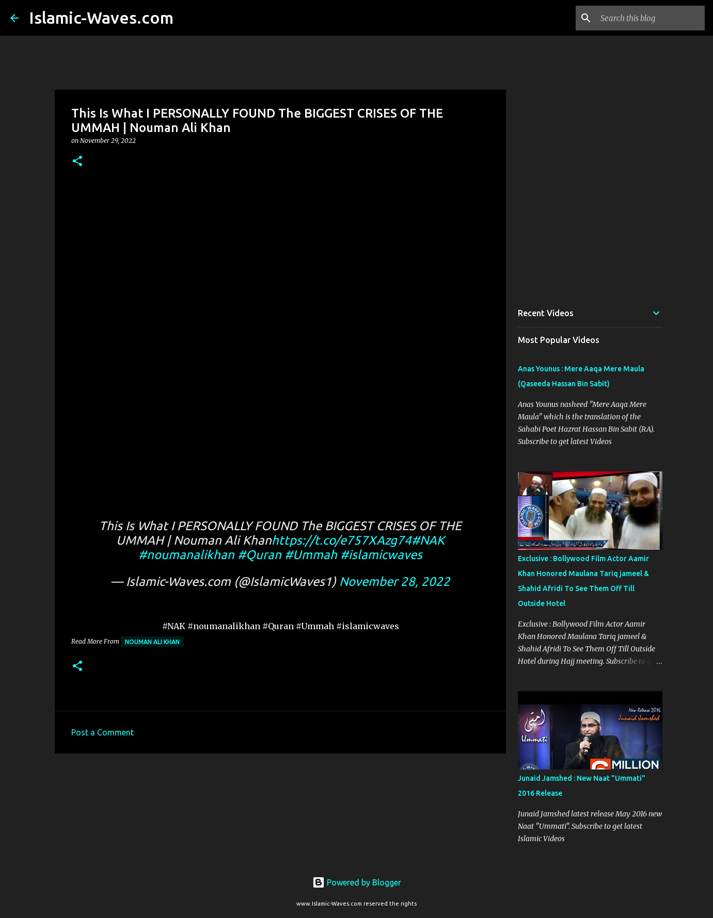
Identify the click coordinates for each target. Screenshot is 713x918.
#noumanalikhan (186, 555)
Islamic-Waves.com (101, 17)
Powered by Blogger (356, 882)
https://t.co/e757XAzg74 (341, 540)
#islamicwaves (381, 555)
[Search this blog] (650, 18)
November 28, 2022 (394, 581)
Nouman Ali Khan (152, 641)
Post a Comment (102, 732)
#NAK (428, 540)
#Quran (259, 555)
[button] (77, 162)
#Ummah (310, 555)
